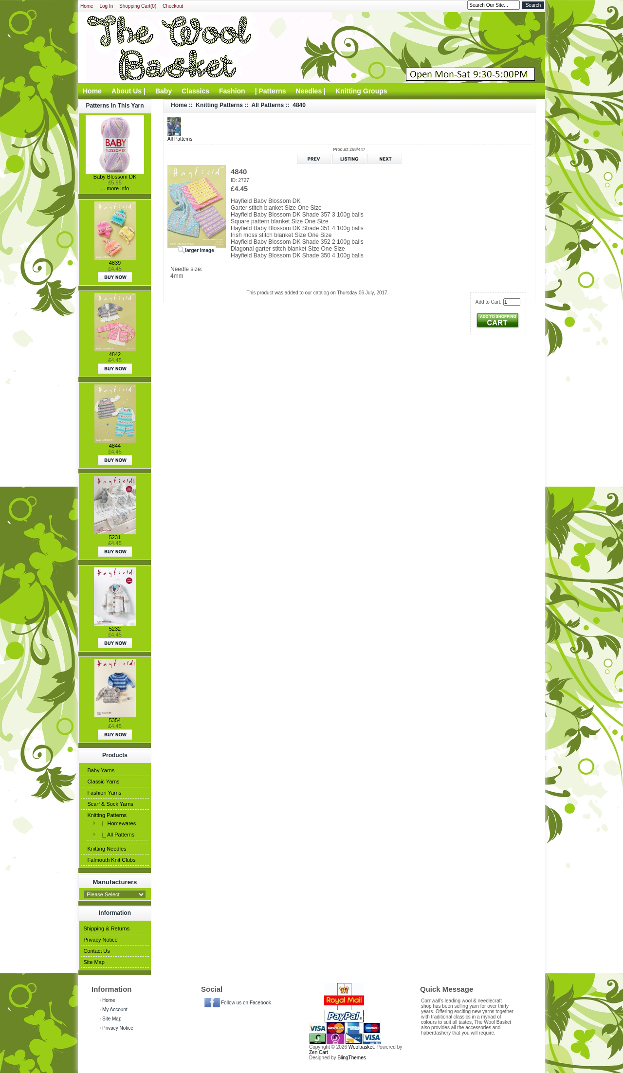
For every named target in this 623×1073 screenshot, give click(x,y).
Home (86, 6)
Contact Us (96, 951)
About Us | (128, 91)
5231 (115, 537)
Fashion (232, 91)
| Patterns (270, 91)
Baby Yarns (100, 770)
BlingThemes (351, 1057)
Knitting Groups (361, 91)
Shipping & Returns (106, 928)
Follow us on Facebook (246, 1002)
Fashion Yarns (104, 793)
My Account (115, 1009)
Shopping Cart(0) (137, 6)
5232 (115, 629)
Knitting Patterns (107, 815)
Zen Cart (318, 1052)
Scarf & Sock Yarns (110, 804)
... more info (115, 188)
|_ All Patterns (116, 834)
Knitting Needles (106, 849)
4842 (115, 354)
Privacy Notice (100, 940)
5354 (115, 720)
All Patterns (268, 105)
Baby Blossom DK (115, 177)
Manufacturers (115, 881)
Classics (195, 91)
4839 (115, 263)
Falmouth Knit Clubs (111, 860)
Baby (163, 91)
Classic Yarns (103, 781)
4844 (115, 446)
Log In (106, 6)
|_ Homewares (117, 823)
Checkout (173, 6)
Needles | (311, 91)
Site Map (93, 962)
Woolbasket (361, 1047)
